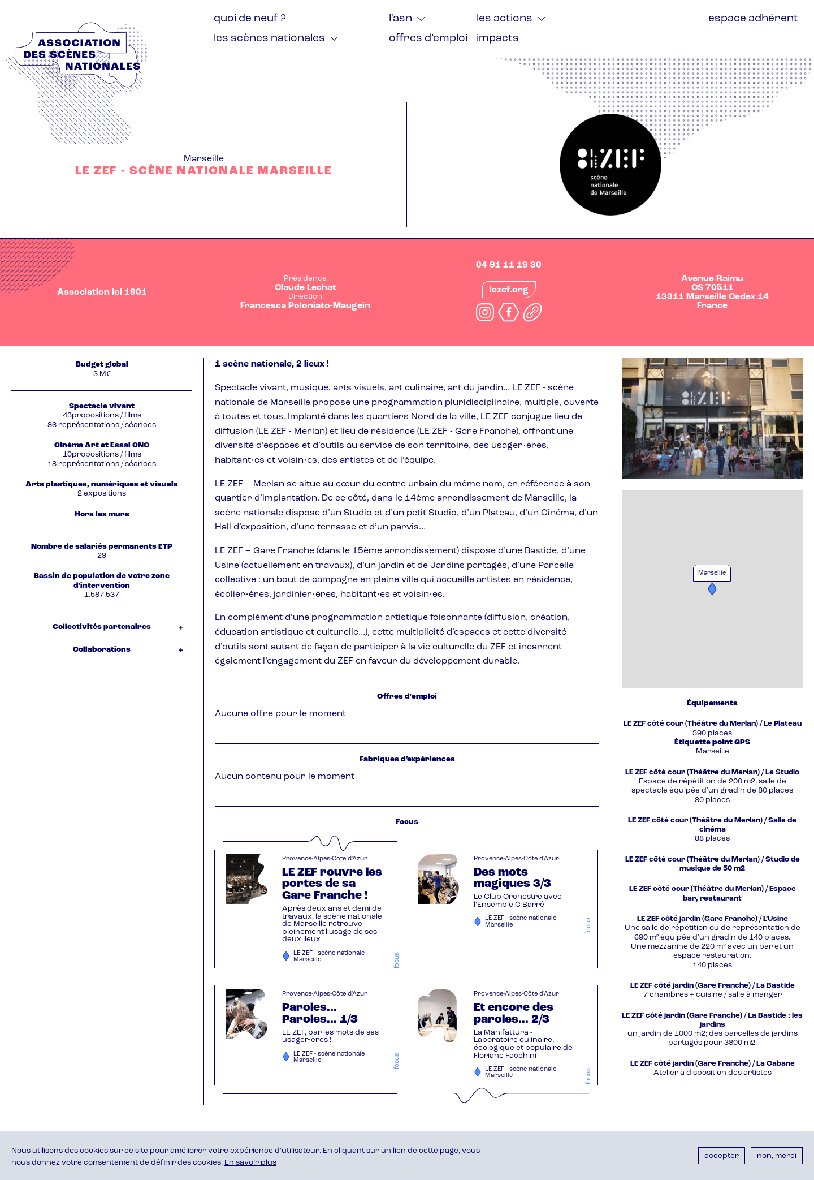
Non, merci (776, 1156)
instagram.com (485, 312)
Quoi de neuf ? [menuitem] (250, 19)
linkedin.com (532, 312)
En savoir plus (250, 1162)
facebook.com (508, 312)
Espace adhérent (753, 19)
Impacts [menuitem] (498, 38)
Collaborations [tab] (102, 649)
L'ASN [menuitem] (400, 19)
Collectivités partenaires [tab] (102, 627)
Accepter (721, 1156)
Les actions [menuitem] (504, 19)
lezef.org (509, 290)
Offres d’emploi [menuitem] (428, 38)
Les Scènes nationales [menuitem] (269, 38)
